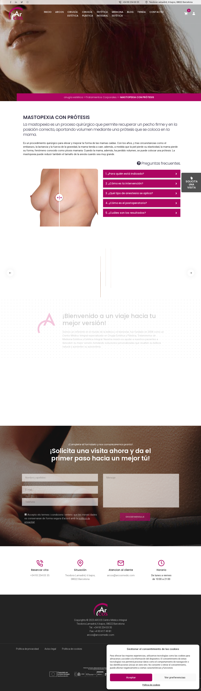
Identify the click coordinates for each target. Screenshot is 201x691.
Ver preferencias (175, 677)
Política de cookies (151, 685)
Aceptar (131, 677)
